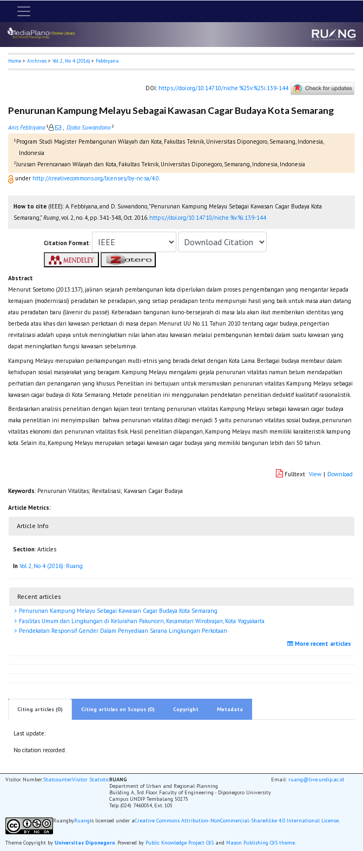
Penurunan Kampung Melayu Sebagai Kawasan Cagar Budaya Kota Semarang (117, 610)
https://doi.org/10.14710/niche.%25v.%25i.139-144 (223, 87)
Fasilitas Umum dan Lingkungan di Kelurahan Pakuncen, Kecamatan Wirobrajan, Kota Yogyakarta (141, 621)
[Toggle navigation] (24, 11)
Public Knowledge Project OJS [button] (180, 842)
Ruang (82, 821)
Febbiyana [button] (107, 60)
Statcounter (57, 779)
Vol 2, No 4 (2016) (71, 60)
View (315, 474)
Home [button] (14, 60)
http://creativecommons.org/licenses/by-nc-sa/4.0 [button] (95, 178)
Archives (37, 60)
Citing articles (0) (40, 709)
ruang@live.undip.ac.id (316, 779)
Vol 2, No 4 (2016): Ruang (51, 566)
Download (340, 474)
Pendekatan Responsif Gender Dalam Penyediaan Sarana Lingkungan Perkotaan (122, 630)
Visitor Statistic (90, 779)
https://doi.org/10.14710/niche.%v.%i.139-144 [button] (207, 217)
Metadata (230, 709)
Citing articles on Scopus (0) (118, 709)
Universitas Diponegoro (85, 842)
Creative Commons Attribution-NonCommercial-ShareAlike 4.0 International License (237, 821)
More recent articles (320, 643)
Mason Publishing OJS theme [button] (260, 842)
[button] (11, 178)
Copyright (186, 709)
